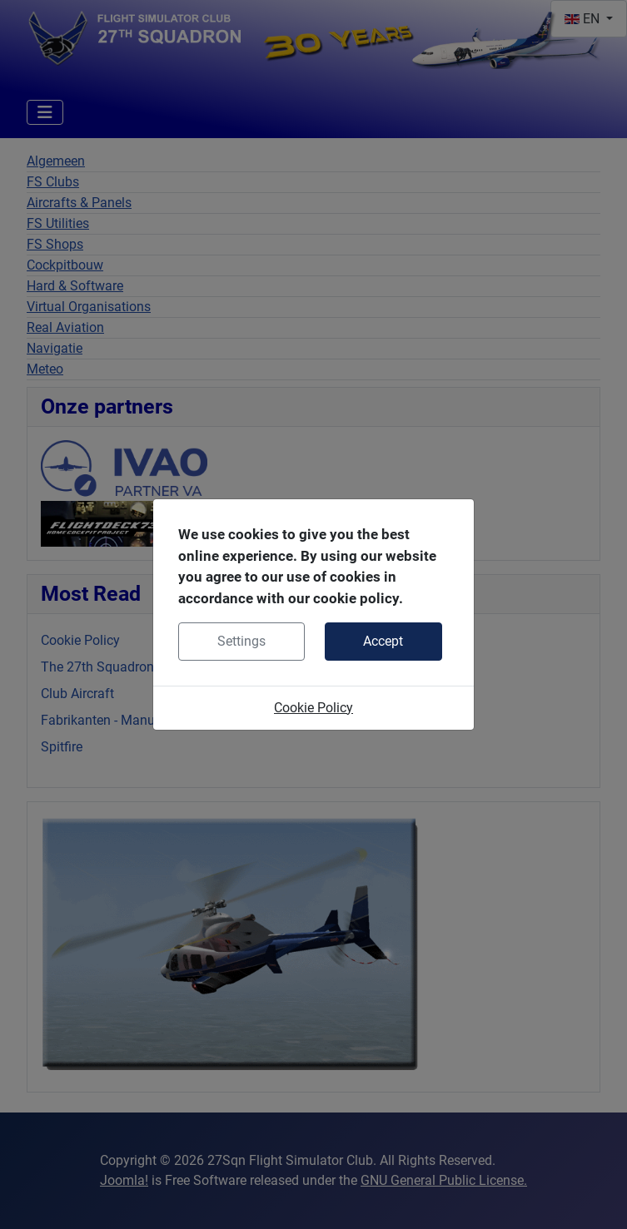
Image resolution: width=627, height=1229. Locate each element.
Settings (241, 641)
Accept (383, 641)
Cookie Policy (313, 708)
